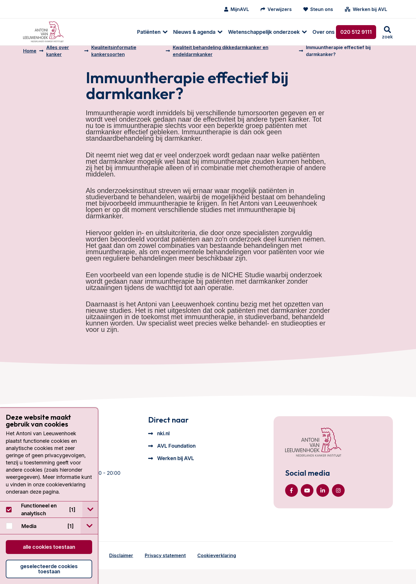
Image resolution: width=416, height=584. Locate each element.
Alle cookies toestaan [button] (49, 547)
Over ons (261, 32)
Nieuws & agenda (132, 32)
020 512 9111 (356, 32)
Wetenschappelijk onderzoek (202, 32)
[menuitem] (87, 31)
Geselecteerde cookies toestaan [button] (49, 568)
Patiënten (87, 32)
